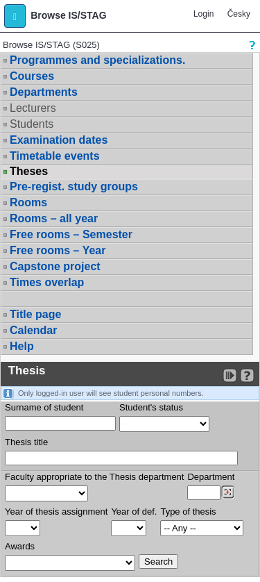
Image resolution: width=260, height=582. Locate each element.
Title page (35, 314)
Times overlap (47, 282)
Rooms (28, 202)
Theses (29, 171)
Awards (20, 546)
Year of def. (134, 511)
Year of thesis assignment (56, 511)
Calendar (33, 330)
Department (210, 477)
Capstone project (55, 266)
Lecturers (33, 108)
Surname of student (44, 407)
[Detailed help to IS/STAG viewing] (247, 375)
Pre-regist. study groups (74, 186)
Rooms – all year (54, 218)
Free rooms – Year (57, 250)
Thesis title (26, 442)
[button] (15, 16)
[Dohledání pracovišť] (227, 492)
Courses (32, 76)
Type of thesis (188, 511)
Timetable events (55, 156)
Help (22, 346)
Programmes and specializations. (97, 60)
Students (31, 124)
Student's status (151, 407)
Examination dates (58, 140)
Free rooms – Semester (71, 234)
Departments (44, 92)
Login (203, 14)
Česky (238, 14)
